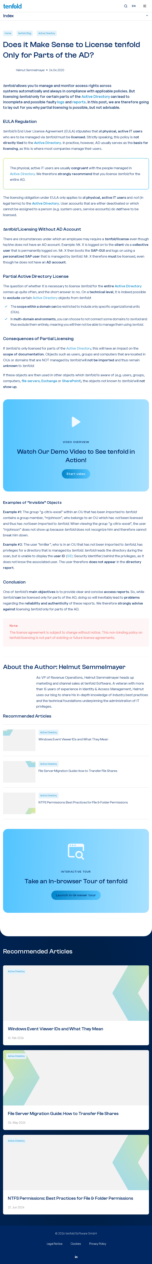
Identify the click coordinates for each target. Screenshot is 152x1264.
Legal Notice (54, 1243)
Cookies (76, 1243)
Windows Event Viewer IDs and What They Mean (73, 739)
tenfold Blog (24, 33)
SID (70, 556)
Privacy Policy (97, 1243)
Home (8, 33)
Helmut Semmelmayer (30, 70)
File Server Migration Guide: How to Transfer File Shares (78, 771)
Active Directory (46, 33)
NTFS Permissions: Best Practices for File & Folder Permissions (83, 802)
